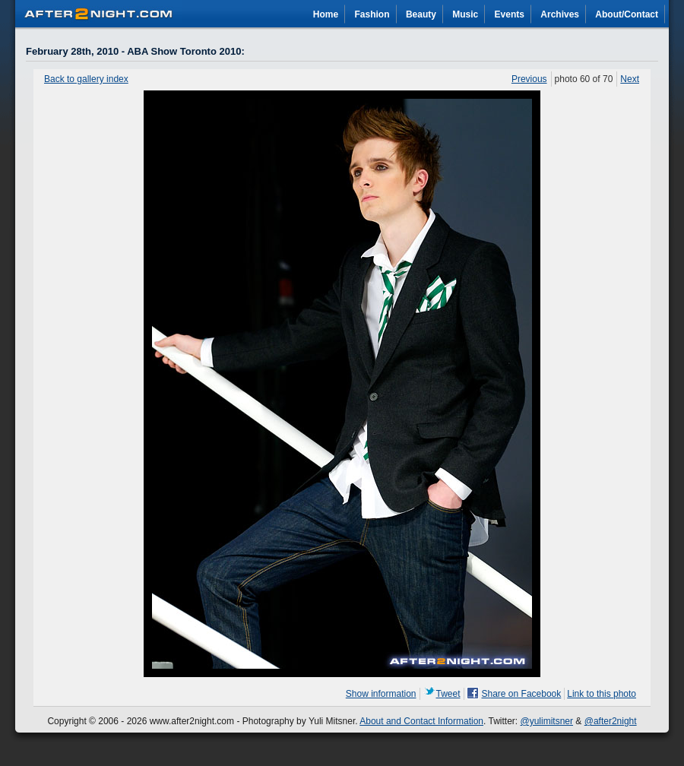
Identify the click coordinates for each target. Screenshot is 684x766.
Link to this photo (601, 693)
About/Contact (626, 14)
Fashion (372, 14)
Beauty (421, 14)
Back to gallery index (86, 79)
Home (325, 14)
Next (629, 79)
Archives (559, 14)
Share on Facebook (522, 693)
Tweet (448, 693)
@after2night (610, 721)
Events (509, 14)
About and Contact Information (421, 721)
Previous (529, 79)
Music (465, 14)
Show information (381, 693)
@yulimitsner (547, 721)
